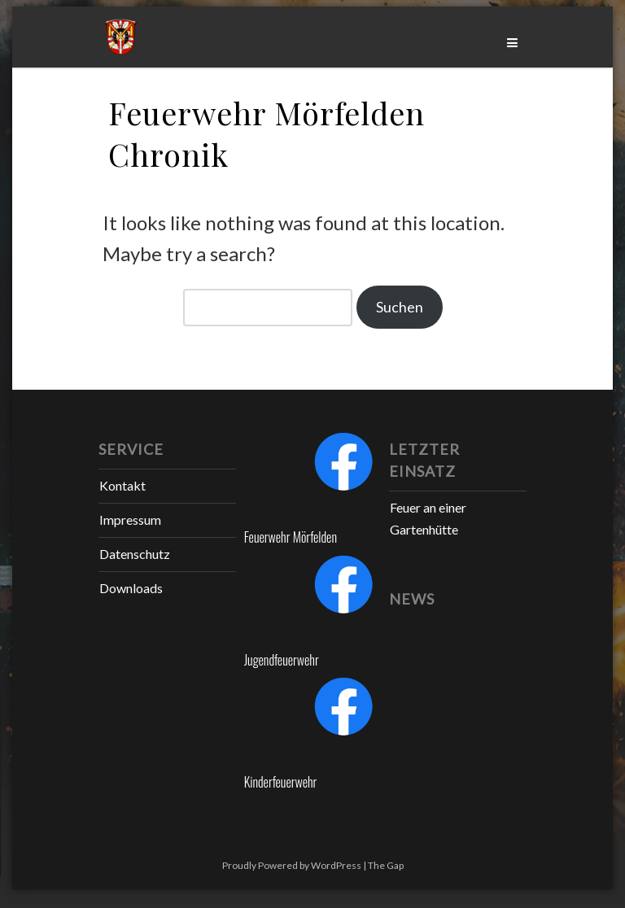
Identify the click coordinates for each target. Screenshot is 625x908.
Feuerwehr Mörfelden (290, 537)
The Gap (386, 865)
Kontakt (122, 485)
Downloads (131, 588)
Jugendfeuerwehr (281, 660)
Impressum (130, 519)
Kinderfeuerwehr (280, 782)
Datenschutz (134, 553)
